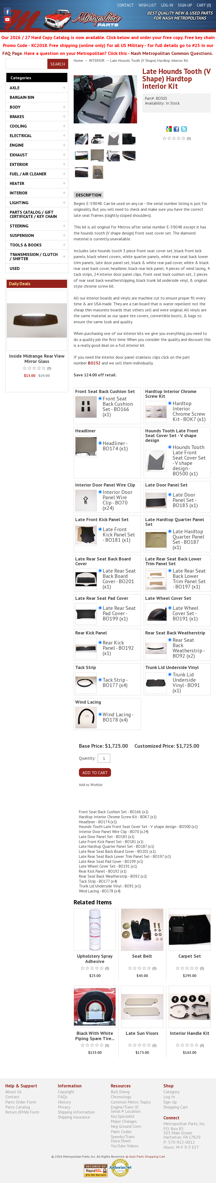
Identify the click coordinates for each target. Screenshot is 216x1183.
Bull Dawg (120, 1091)
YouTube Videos (124, 1145)
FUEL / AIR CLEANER (28, 173)
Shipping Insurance (74, 1117)
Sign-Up (185, 5)
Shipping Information (76, 1111)
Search (58, 64)
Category (171, 1091)
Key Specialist (123, 1116)
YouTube (7, 19)
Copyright (66, 1091)
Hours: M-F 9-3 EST (181, 1146)
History (64, 1101)
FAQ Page (12, 53)
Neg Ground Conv (126, 1126)
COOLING (18, 126)
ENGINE (17, 145)
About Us (13, 1091)
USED (15, 268)
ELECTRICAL (21, 135)
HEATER (17, 183)
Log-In (167, 5)
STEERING (19, 225)
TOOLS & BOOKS (26, 244)
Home (78, 60)
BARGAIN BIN (22, 97)
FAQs (62, 1096)
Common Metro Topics (131, 1101)
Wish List (148, 5)
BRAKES (17, 116)
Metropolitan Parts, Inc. (184, 1123)
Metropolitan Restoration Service (62, 20)
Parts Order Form (20, 1101)
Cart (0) (204, 5)
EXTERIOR (19, 164)
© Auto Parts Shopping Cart (145, 1156)
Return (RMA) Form (22, 1111)
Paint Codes (121, 1131)
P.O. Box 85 (187, 1132)
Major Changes (124, 1121)
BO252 (94, 363)
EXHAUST (19, 154)
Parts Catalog (17, 1106)
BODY (15, 107)
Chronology (121, 1096)
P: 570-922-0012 (179, 1141)
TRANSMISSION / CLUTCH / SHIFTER (34, 256)
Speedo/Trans (134, 1138)
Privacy (64, 1106)
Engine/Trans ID (134, 1109)
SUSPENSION (22, 235)
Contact (125, 5)
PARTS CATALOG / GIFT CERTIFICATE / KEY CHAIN (33, 214)
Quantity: (87, 757)
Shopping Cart (175, 1106)
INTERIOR (18, 192)
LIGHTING (19, 202)
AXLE (14, 87)
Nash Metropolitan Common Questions (171, 53)
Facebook (7, 11)
